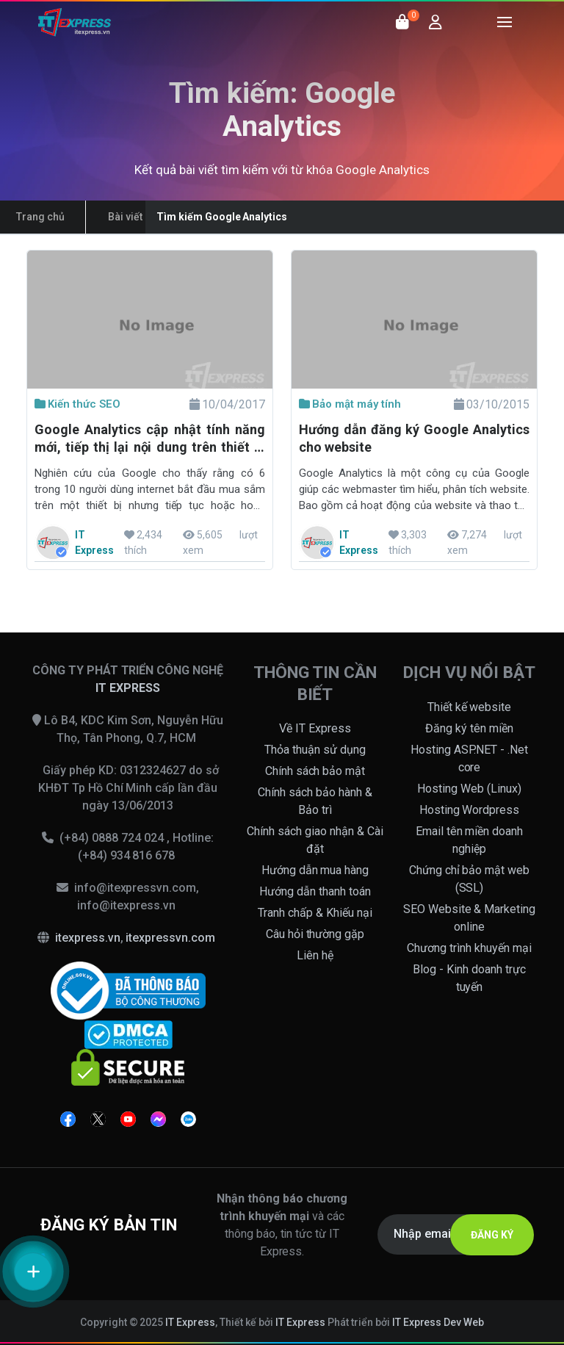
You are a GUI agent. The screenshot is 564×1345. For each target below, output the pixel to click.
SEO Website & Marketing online (469, 918)
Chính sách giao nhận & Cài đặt (315, 840)
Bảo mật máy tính (350, 404)
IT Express (190, 1322)
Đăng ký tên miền (469, 728)
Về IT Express (315, 728)
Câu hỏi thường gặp (315, 934)
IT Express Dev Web (438, 1322)
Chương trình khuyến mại (469, 948)
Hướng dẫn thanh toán (315, 891)
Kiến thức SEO (77, 404)
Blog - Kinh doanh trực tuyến (469, 978)
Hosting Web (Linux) (469, 789)
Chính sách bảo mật (315, 771)
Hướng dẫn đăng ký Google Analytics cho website (414, 438)
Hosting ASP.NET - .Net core (470, 758)
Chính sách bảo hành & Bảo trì (315, 801)
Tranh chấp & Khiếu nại (315, 913)
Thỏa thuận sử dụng (315, 750)
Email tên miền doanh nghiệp (470, 840)
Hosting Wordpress (469, 810)
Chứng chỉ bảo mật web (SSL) (469, 879)
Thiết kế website (469, 707)
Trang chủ (40, 217)
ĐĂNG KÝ (492, 1235)
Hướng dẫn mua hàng (315, 870)
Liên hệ (315, 955)
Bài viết (125, 217)
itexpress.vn (87, 938)
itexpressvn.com (170, 938)
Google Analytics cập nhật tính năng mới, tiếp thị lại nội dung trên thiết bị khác (150, 440)
